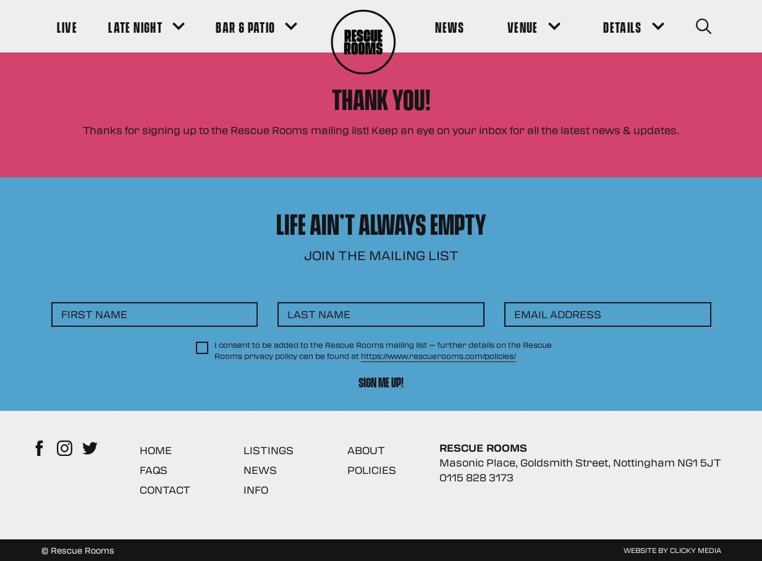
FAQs (153, 470)
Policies (371, 470)
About (366, 450)
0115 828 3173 (476, 477)
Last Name (318, 314)
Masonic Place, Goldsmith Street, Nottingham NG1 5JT (580, 462)
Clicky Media (695, 550)
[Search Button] (703, 26)
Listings (268, 450)
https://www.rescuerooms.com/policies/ (438, 355)
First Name (94, 314)
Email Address (557, 314)
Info (255, 490)
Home (156, 450)
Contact (165, 490)
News (260, 470)
